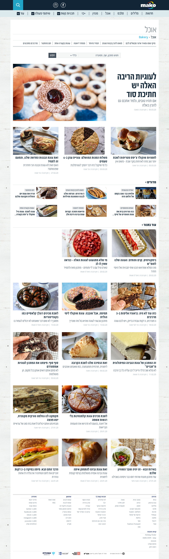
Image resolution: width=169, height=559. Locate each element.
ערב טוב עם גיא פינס (99, 521)
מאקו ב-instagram (30, 518)
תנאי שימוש (67, 515)
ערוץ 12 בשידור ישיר (83, 512)
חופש (138, 506)
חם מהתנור (46, 43)
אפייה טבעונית (127, 190)
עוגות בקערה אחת (62, 43)
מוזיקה (154, 518)
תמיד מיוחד (94, 43)
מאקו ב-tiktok (32, 515)
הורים (138, 503)
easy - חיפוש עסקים (149, 538)
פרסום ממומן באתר (65, 509)
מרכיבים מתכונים (30, 43)
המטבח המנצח (100, 512)
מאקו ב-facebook (30, 512)
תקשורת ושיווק (120, 506)
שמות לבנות (67, 503)
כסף (139, 521)
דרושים (69, 521)
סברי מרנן (103, 518)
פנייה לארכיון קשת (84, 509)
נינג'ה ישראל (102, 515)
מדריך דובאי (33, 500)
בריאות (138, 518)
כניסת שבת (33, 506)
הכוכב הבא (102, 524)
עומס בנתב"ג (66, 512)
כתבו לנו (68, 518)
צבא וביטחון (152, 503)
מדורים (151, 182)
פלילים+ (153, 506)
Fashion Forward (133, 524)
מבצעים (153, 541)
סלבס (154, 509)
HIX (139, 527)
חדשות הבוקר (101, 506)
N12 (154, 500)
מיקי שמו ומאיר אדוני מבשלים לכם (140, 43)
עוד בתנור (150, 225)
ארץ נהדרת (102, 509)
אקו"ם (69, 524)
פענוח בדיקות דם (65, 506)
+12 (104, 503)
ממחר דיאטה (79, 43)
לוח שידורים (102, 500)
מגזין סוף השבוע (135, 509)
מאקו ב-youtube (31, 521)
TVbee (153, 515)
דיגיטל (154, 521)
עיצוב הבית (136, 500)
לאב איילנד (121, 503)
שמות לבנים (67, 500)
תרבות (154, 512)
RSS (54, 503)
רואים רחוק (152, 547)
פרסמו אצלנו (152, 544)
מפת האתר (51, 500)
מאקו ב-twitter (31, 509)
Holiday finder (150, 535)
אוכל (151, 30)
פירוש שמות (33, 503)
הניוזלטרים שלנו (31, 524)
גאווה (123, 500)
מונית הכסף (86, 500)
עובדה (88, 506)
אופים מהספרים (127, 208)
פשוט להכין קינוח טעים (112, 43)
